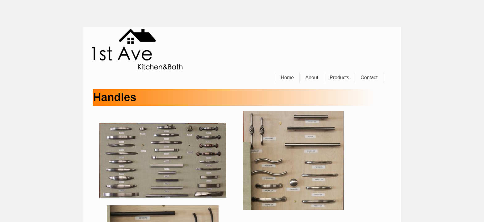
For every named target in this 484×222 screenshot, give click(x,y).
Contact (369, 77)
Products (339, 77)
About (311, 77)
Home (287, 77)
